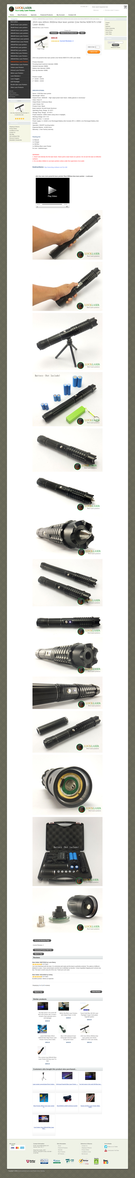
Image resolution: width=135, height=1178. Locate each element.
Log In (101, 10)
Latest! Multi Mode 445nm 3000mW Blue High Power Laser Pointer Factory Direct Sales (47, 1037)
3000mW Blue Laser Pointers (45, 18)
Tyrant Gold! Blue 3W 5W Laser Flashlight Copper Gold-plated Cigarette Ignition (89, 1015)
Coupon (108, 22)
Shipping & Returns (14, 126)
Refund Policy (109, 30)
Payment (108, 26)
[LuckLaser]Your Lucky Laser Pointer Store (29, 1170)
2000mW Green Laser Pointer (19, 42)
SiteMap (42, 1170)
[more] (19, 100)
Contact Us (12, 132)
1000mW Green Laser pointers (20, 39)
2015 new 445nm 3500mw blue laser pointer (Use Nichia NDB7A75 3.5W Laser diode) (89, 1037)
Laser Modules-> (16, 76)
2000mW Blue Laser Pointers (19, 59)
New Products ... (13, 93)
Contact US (72, 15)
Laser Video (109, 34)
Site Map (11, 134)
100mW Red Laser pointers (19, 44)
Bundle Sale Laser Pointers (19, 84)
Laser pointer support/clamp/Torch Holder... (44, 1084)
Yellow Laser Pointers (17, 67)
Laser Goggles (15, 79)
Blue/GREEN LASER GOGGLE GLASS (67, 1105)
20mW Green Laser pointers (19, 24)
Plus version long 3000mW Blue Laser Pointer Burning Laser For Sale (47, 1059)
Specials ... (12, 91)
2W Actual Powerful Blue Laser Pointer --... (67, 1084)
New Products (22, 15)
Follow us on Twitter (111, 1146)
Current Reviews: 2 (66, 41)
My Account (60, 15)
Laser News (109, 32)
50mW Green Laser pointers (19, 27)
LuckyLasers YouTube (111, 1150)
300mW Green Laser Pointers (19, 36)
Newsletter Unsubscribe (15, 140)
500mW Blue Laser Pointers (19, 56)
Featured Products (46, 15)
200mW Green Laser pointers (19, 33)
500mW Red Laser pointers (19, 50)
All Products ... (12, 96)
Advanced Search (115, 47)
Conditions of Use (14, 130)
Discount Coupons (14, 138)
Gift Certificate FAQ (14, 136)
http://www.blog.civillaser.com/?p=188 (55, 167)
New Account (122, 10)
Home (12, 15)
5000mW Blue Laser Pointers (19, 64)
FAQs (107, 24)
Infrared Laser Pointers (17, 70)
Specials (34, 15)
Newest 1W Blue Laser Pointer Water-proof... (90, 1106)
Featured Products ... (14, 94)
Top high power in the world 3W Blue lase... (90, 1084)
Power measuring (110, 28)
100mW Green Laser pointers (19, 30)
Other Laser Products (17, 87)
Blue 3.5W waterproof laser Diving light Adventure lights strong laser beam (68, 1037)
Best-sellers (14, 22)
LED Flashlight (15, 81)
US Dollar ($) (83, 6)
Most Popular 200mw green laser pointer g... (43, 1106)
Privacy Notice (13, 128)
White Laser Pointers (17, 73)
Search (109, 38)
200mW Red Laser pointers (19, 47)
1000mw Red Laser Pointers (19, 53)
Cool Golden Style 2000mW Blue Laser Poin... (44, 1128)
